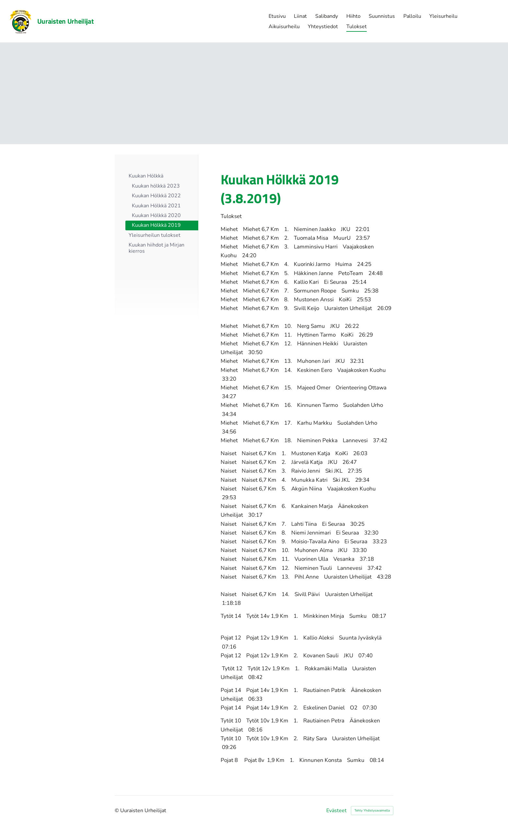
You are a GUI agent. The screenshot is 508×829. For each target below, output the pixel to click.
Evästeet (336, 810)
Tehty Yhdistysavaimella (372, 810)
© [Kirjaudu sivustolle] (117, 810)
